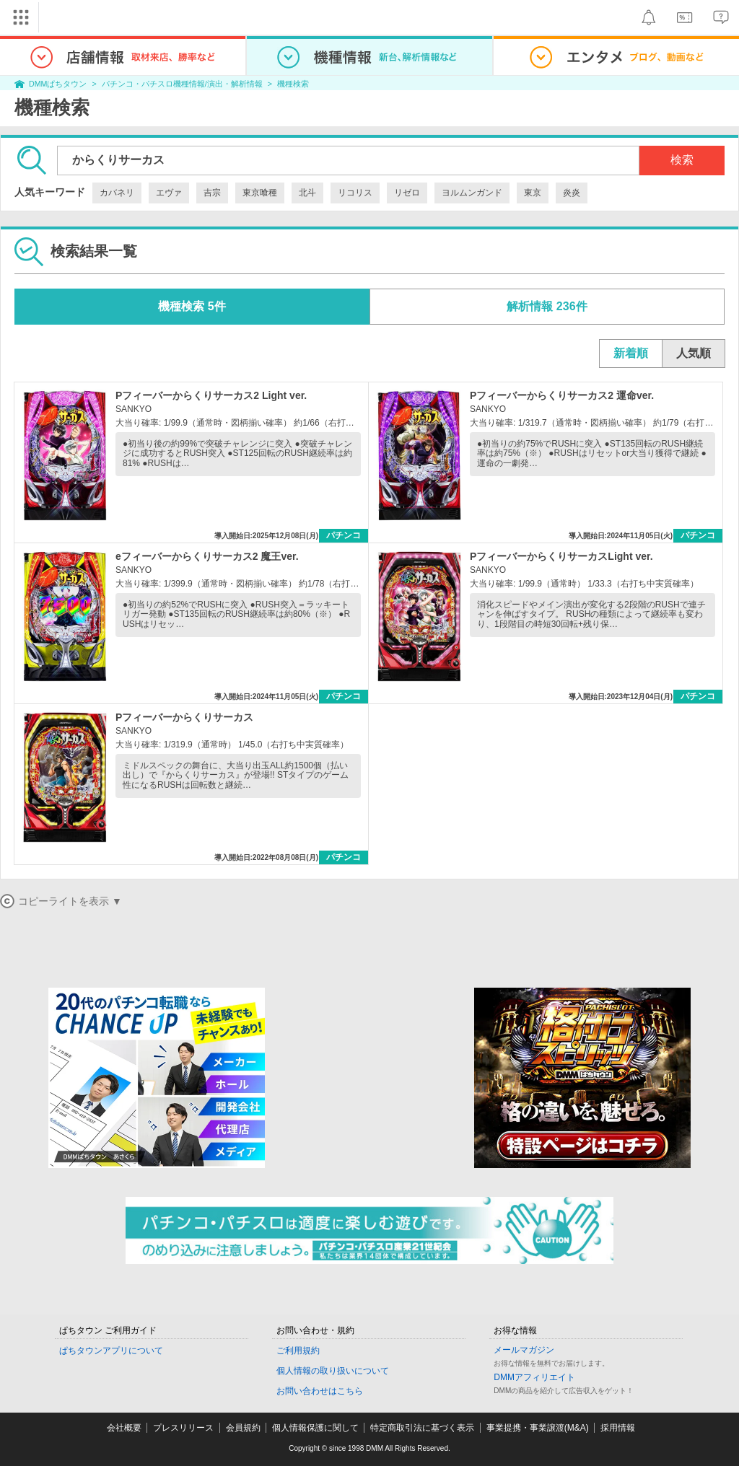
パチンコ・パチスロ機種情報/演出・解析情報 (182, 83)
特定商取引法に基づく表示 (422, 1428)
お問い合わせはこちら (319, 1391)
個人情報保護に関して (315, 1428)
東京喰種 (259, 193)
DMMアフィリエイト (534, 1377)
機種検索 (293, 83)
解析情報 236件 (547, 306)
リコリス (355, 193)
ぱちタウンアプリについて (111, 1351)
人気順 (693, 353)
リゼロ (407, 193)
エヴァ (169, 193)
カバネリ (117, 193)
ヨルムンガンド (472, 193)
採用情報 (617, 1428)
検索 (682, 160)
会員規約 (243, 1428)
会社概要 (124, 1428)
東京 (532, 193)
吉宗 (212, 193)
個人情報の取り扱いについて (332, 1371)
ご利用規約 (298, 1351)
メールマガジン (524, 1350)
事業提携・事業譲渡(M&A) (537, 1428)
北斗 (307, 193)
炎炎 (571, 193)
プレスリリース (183, 1428)
